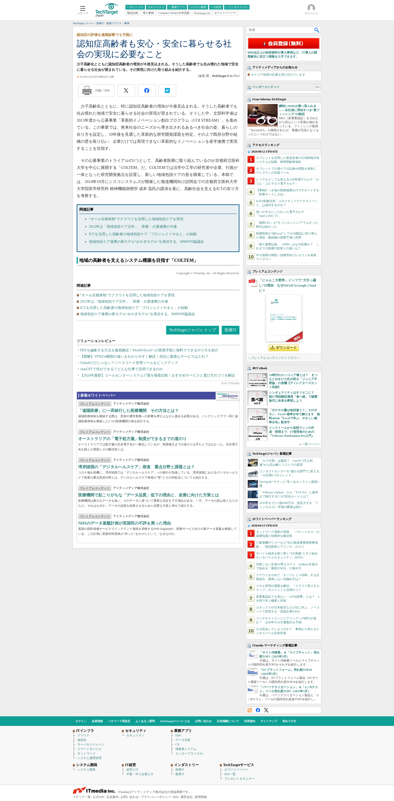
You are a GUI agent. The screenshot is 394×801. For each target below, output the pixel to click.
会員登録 (97, 721)
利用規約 (249, 721)
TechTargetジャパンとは (175, 721)
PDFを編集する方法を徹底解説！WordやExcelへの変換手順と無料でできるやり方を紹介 (149, 350)
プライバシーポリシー (156, 797)
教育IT (179, 774)
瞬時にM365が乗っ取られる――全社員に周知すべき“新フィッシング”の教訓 (299, 110)
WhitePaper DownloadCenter (227, 396)
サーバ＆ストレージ (91, 744)
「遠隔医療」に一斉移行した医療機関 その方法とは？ (128, 410)
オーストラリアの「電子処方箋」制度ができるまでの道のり (132, 439)
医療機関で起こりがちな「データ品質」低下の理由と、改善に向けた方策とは (148, 495)
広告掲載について (228, 721)
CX (177, 744)
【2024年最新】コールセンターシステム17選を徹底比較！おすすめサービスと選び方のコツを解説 (157, 375)
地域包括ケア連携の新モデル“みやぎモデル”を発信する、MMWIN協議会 (146, 242)
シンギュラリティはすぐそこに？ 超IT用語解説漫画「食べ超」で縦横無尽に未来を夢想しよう (293, 396)
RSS (250, 710)
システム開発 (86, 769)
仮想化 (81, 740)
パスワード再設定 (119, 721)
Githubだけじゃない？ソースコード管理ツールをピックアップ (129, 363)
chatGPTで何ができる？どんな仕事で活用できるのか (121, 369)
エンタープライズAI (189, 753)
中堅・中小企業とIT (139, 774)
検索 (317, 29)
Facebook (258, 710)
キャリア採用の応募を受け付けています (278, 74)
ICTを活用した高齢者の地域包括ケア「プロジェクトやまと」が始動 (143, 234)
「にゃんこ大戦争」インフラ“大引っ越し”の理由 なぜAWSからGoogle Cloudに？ (287, 285)
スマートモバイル (89, 749)
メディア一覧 (82, 797)
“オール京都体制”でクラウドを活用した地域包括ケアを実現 (136, 219)
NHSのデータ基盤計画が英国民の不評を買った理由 (124, 523)
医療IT (230, 330)
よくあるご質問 (145, 721)
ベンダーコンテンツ (265, 87)
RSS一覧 (230, 774)
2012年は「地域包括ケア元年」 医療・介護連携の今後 (133, 226)
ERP (178, 735)
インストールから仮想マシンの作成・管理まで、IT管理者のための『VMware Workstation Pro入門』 (291, 432)
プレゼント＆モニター (239, 778)
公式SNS (98, 797)
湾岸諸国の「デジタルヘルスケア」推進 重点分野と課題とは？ (136, 467)
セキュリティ (135, 735)
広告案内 (113, 797)
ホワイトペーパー (236, 769)
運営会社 (187, 797)
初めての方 (289, 721)
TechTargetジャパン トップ (192, 330)
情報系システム (185, 749)
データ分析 (182, 740)
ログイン (80, 721)
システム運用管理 (89, 758)
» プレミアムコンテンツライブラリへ (274, 358)
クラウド (83, 735)
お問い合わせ (203, 721)
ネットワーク (86, 753)
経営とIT (132, 769)
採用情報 (201, 797)
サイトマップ (269, 721)
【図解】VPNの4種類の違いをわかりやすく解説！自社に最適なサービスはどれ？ (144, 356)
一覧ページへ (311, 444)
